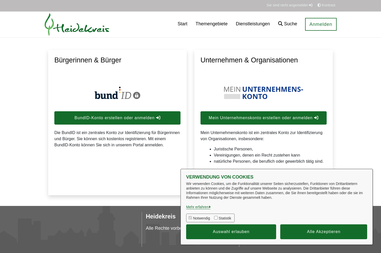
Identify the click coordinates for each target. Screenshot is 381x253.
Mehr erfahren (197, 207)
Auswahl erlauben (231, 231)
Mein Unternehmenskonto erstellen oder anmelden (263, 118)
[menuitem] (183, 24)
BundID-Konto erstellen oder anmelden (117, 118)
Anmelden (320, 24)
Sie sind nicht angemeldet (289, 5)
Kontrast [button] (326, 5)
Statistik (225, 218)
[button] (287, 24)
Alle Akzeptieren (323, 231)
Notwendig (201, 218)
